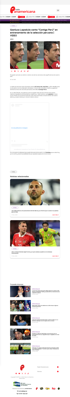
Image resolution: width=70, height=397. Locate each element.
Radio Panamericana (42, 367)
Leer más (55, 215)
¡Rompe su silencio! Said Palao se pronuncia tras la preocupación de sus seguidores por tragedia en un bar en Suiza (45, 334)
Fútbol (13, 25)
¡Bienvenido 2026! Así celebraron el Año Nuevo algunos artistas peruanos (45, 306)
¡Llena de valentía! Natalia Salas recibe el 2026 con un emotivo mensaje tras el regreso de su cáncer (45, 320)
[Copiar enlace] (27, 71)
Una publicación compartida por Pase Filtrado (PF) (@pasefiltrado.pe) (29, 149)
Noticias (39, 371)
